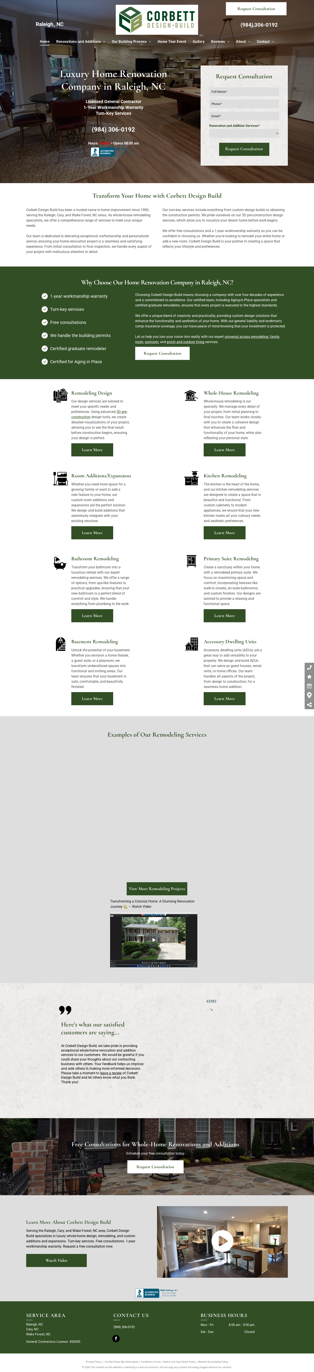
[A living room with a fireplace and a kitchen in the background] (129, 779)
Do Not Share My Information (122, 1361)
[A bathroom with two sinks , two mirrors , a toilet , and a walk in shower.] (77, 779)
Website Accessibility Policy (213, 1361)
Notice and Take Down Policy (179, 1361)
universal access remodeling (246, 337)
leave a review (111, 1073)
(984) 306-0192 (259, 25)
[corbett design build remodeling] (60, 843)
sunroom (152, 342)
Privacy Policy (93, 1361)
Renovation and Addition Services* (234, 126)
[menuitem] (45, 41)
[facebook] (116, 1339)
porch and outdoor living (185, 342)
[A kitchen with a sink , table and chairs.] (189, 779)
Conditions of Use (151, 1361)
